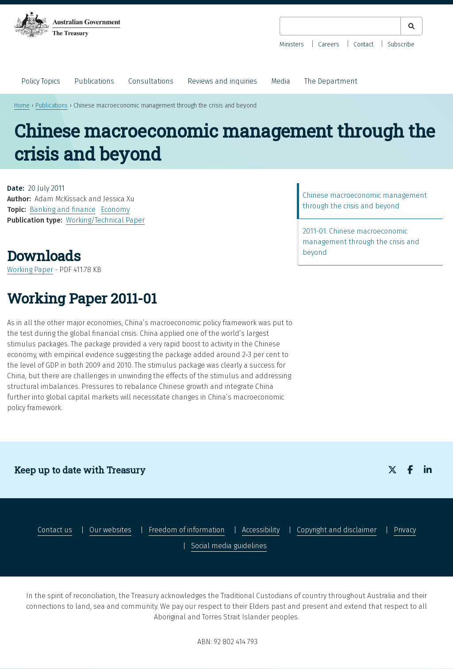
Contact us (55, 530)
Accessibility (261, 530)
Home (22, 105)
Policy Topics (40, 81)
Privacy (405, 530)
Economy (115, 209)
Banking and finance (63, 209)
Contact (363, 44)
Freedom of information (187, 530)
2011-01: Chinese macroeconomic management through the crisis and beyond (361, 242)
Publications (94, 81)
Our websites (110, 530)
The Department (330, 81)
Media (280, 81)
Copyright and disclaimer (336, 530)
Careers (328, 44)
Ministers (292, 44)
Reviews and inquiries (222, 81)
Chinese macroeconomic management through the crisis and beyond (365, 200)
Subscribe (401, 44)
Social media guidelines (229, 546)
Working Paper (30, 269)
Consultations (150, 81)
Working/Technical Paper (105, 220)
